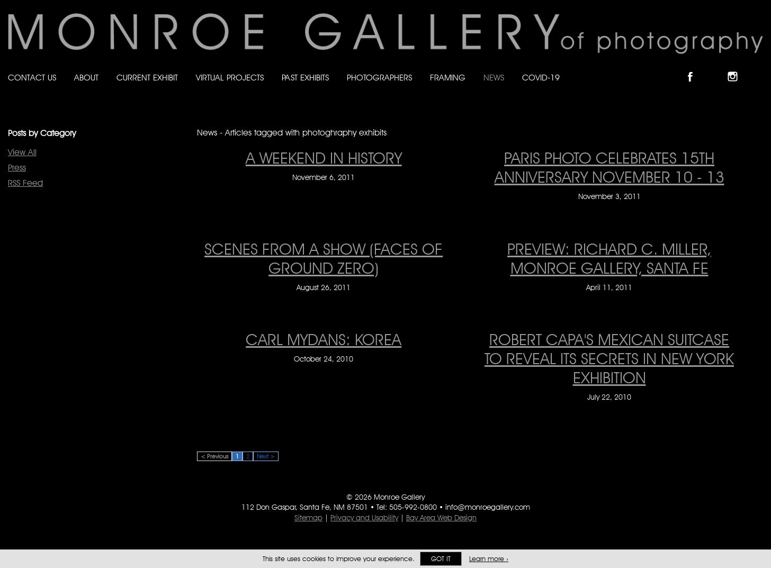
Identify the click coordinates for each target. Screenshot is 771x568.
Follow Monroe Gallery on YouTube (758, 67)
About (86, 78)
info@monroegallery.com (487, 507)
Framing (447, 78)
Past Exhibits (305, 78)
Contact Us (32, 78)
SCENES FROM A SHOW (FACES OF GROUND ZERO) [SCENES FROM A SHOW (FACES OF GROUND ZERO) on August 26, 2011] (323, 258)
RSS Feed (25, 183)
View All (22, 152)
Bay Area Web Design (441, 517)
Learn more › (488, 559)
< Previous (214, 456)
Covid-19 (541, 78)
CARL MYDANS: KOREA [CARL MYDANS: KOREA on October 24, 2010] (323, 339)
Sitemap (308, 517)
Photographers (379, 78)
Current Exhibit (147, 78)
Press (17, 168)
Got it (441, 559)
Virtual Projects (230, 78)
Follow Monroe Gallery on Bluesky (716, 67)
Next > (266, 456)
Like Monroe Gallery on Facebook (695, 67)
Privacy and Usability (364, 517)
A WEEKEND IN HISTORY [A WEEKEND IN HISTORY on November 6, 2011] (324, 157)
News (493, 78)
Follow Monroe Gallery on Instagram (737, 67)
